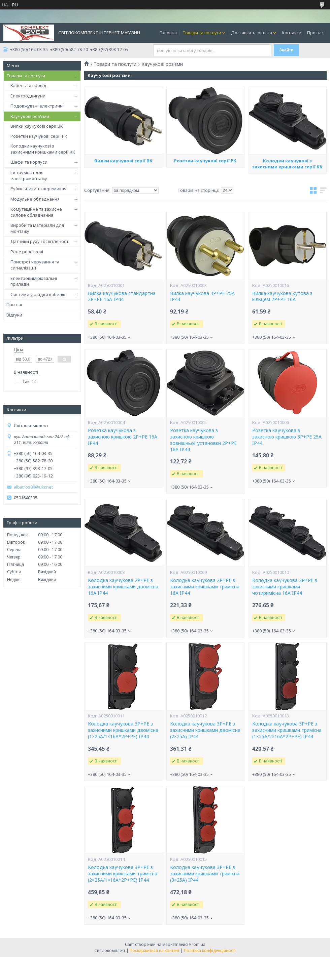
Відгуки (14, 315)
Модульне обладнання (35, 199)
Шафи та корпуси (28, 162)
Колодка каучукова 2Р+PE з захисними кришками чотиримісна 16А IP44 (284, 586)
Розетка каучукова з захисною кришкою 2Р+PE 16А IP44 (122, 436)
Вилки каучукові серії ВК (36, 126)
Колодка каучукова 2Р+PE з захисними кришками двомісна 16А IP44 (123, 586)
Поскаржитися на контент (154, 950)
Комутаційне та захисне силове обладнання (36, 212)
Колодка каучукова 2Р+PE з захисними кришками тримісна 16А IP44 (204, 586)
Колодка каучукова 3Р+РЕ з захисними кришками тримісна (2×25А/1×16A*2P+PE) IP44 (122, 873)
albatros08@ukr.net (33, 487)
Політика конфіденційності (210, 950)
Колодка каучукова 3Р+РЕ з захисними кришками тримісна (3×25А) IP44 (204, 873)
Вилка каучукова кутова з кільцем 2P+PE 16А (282, 296)
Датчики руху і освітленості (39, 241)
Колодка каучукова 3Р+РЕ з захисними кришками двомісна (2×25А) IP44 (205, 730)
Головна (168, 33)
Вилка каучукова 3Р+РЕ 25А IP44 (202, 296)
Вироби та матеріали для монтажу (37, 228)
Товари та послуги (202, 33)
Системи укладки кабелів (37, 294)
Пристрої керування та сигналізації (34, 265)
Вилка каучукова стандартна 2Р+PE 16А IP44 (122, 296)
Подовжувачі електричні (37, 106)
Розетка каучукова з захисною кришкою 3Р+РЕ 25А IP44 (287, 436)
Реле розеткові (26, 252)
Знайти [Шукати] (286, 50)
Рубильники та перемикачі (39, 188)
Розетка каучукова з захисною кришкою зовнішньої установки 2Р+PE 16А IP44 (203, 440)
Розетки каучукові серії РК (38, 136)
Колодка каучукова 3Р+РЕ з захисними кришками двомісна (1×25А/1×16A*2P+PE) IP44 (123, 730)
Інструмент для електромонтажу (28, 175)
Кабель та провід (28, 85)
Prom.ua (197, 944)
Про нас (315, 33)
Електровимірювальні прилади (33, 281)
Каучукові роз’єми (29, 116)
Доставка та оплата (251, 33)
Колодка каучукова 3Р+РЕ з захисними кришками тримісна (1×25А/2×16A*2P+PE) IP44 (287, 730)
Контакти (291, 33)
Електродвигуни (27, 96)
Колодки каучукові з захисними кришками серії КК (42, 149)
